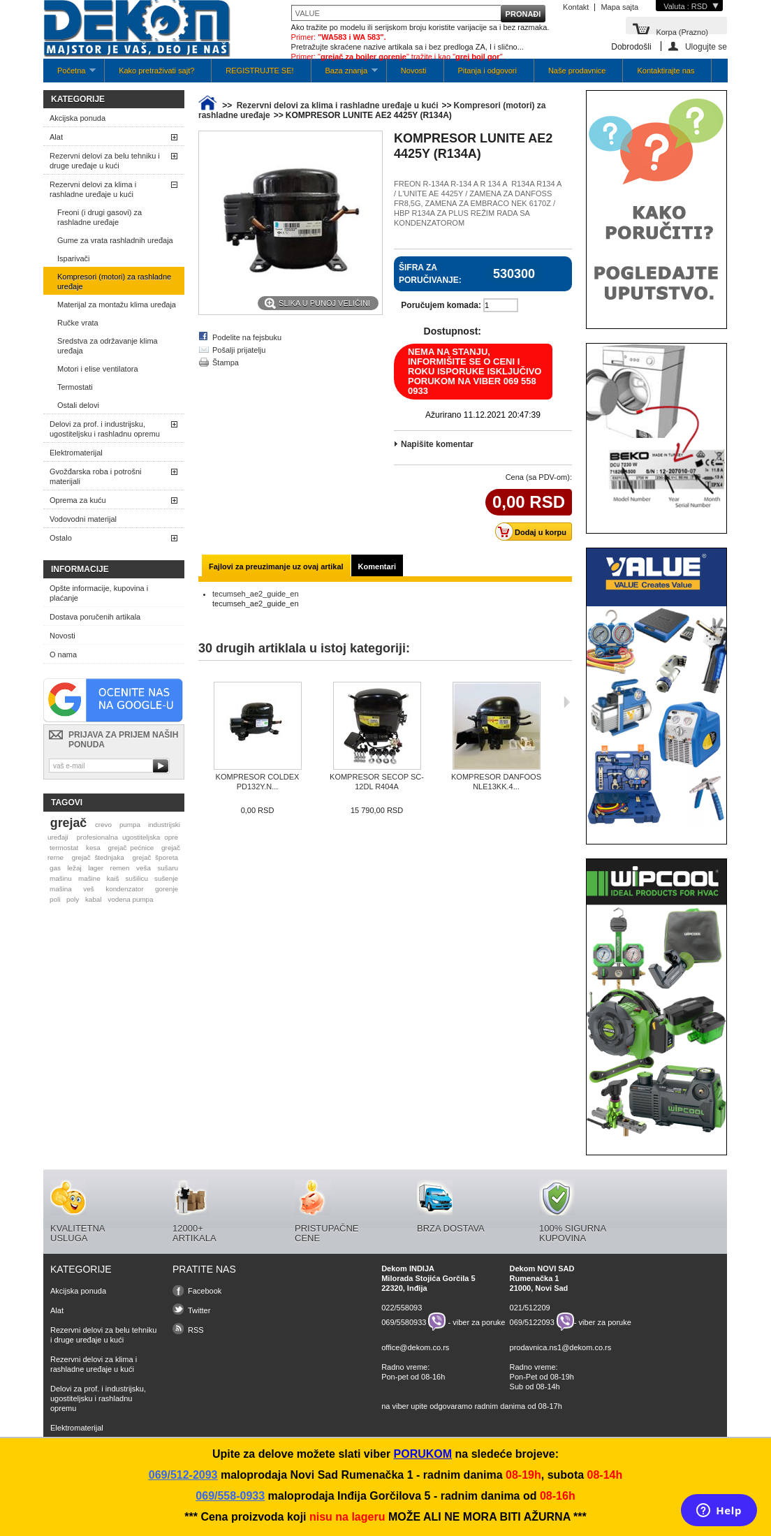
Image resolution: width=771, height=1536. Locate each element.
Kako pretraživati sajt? (156, 70)
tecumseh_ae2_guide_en (255, 594)
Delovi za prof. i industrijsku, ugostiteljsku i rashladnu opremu (105, 429)
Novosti (414, 70)
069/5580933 (403, 1321)
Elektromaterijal (76, 452)
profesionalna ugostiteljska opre (127, 837)
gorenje (166, 889)
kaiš (113, 878)
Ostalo (61, 538)
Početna (69, 74)
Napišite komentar (437, 444)
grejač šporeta (155, 857)
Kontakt (576, 7)
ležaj (74, 868)
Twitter (199, 1310)
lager (95, 868)
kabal (93, 899)
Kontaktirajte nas (665, 70)
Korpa (682, 31)
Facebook (204, 1291)
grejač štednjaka (98, 857)
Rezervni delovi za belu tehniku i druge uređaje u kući (105, 161)
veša (143, 868)
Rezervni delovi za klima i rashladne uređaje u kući (93, 189)
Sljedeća (567, 702)
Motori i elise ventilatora (97, 369)
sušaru (167, 868)
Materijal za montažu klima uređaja (116, 304)
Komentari (377, 566)
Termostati (75, 387)
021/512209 (530, 1307)
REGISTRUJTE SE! (259, 70)
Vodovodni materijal (83, 519)
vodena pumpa (130, 899)
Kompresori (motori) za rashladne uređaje (114, 281)
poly (72, 899)
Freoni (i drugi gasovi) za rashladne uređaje (99, 217)
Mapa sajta (619, 7)
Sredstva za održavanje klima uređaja (107, 346)
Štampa (225, 362)
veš (88, 889)
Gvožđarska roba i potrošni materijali (95, 476)
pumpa (129, 824)
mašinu (61, 878)
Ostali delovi (78, 405)
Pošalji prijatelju (238, 350)
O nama (63, 654)
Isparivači (73, 258)
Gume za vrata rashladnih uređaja (115, 240)
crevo (103, 824)
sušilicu (137, 878)
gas (55, 868)
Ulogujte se (706, 46)
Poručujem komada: (441, 305)
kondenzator (124, 889)
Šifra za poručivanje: (430, 274)
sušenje (166, 878)
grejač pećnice (131, 847)
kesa (93, 847)
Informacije (80, 569)
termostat (64, 847)
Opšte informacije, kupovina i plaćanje (99, 593)
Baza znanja (344, 74)
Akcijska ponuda (77, 118)
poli (55, 899)
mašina (61, 889)
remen (120, 868)
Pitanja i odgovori (487, 70)
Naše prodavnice (577, 70)
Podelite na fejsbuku (246, 337)
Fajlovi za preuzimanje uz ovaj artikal (276, 566)
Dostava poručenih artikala (95, 617)
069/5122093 (532, 1321)
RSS (196, 1330)
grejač (68, 823)
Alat (56, 137)
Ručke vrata (77, 323)
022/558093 (401, 1307)
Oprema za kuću (78, 500)
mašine (89, 878)
